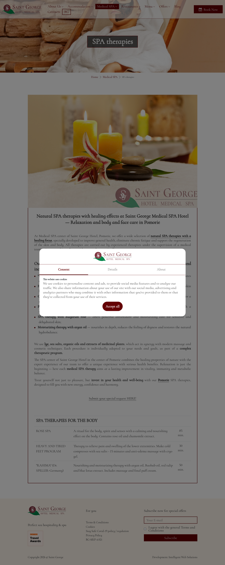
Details (112, 269)
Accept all (112, 306)
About (161, 269)
